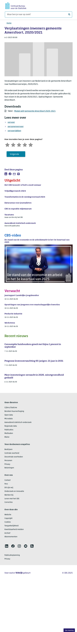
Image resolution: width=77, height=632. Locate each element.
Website (7, 515)
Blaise (6, 437)
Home (9, 23)
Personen (8, 460)
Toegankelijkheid (11, 526)
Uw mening (69, 630)
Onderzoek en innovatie (14, 491)
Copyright (8, 518)
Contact (7, 480)
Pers (6, 484)
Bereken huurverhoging (14, 411)
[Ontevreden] (13, 144)
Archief (7, 533)
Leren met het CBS (11, 499)
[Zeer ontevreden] (7, 144)
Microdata (8, 419)
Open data (8, 415)
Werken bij (8, 495)
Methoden (8, 433)
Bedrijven (8, 449)
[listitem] (5, 173)
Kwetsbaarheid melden (14, 529)
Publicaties (8, 430)
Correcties (8, 502)
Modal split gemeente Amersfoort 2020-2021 (35, 111)
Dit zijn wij (8, 487)
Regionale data (10, 426)
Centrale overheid (11, 453)
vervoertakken (14, 131)
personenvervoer (16, 127)
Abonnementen (10, 537)
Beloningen (9, 468)
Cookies (7, 522)
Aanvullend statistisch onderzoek (17, 422)
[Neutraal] (19, 144)
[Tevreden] (25, 144)
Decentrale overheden (13, 457)
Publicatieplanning (12, 555)
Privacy (7, 464)
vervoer (11, 122)
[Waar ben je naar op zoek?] (38, 14)
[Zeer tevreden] (31, 144)
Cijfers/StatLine (10, 407)
